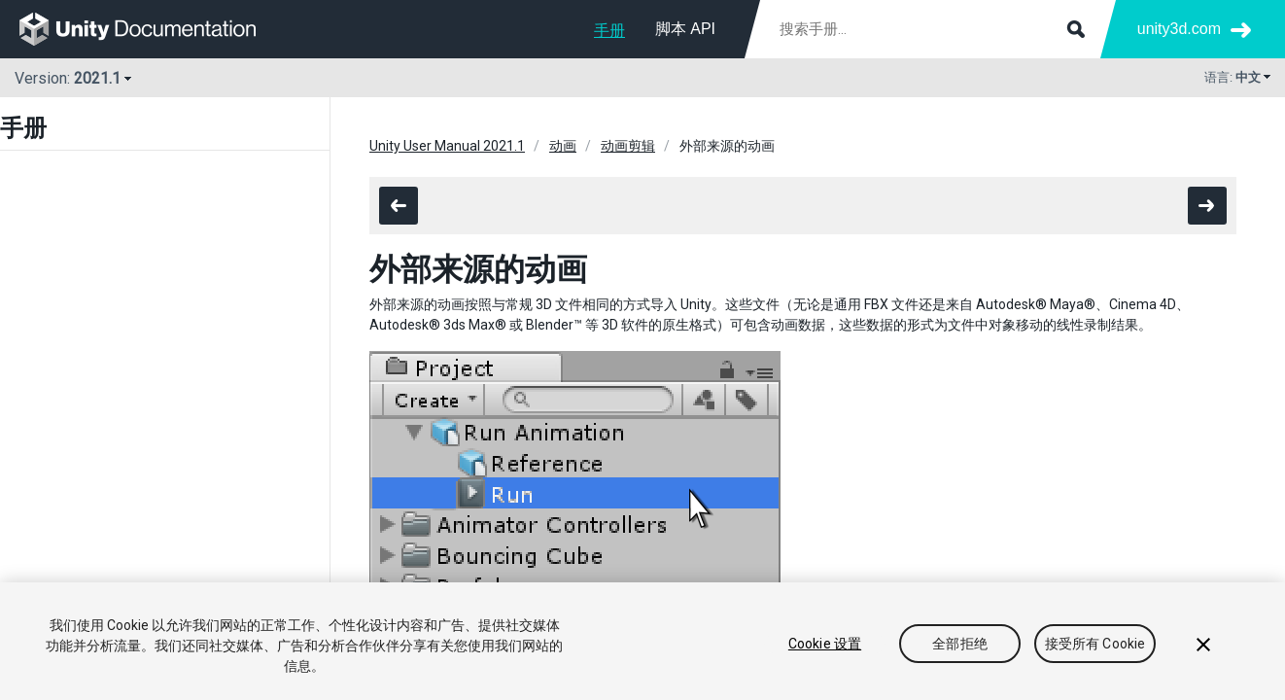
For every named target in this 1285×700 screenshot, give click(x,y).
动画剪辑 (628, 146)
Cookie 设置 (824, 643)
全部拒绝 (960, 643)
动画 (562, 146)
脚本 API (685, 28)
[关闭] (1203, 644)
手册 (609, 30)
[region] (642, 641)
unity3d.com (1179, 28)
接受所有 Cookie (1095, 643)
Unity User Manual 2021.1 (447, 146)
